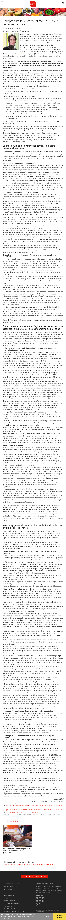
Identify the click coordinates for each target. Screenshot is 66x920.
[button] (63, 3)
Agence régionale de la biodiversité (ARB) (49, 886)
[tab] (2, 2)
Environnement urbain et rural (26, 864)
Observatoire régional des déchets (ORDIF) (49, 890)
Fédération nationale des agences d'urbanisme (47, 910)
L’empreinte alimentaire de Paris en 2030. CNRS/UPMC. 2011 (21, 812)
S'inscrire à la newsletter (34, 876)
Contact (16, 31)
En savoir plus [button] (6, 918)
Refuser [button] (46, 916)
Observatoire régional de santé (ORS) (47, 892)
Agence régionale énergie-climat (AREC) (48, 888)
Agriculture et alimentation (45, 864)
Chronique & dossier (9, 864)
